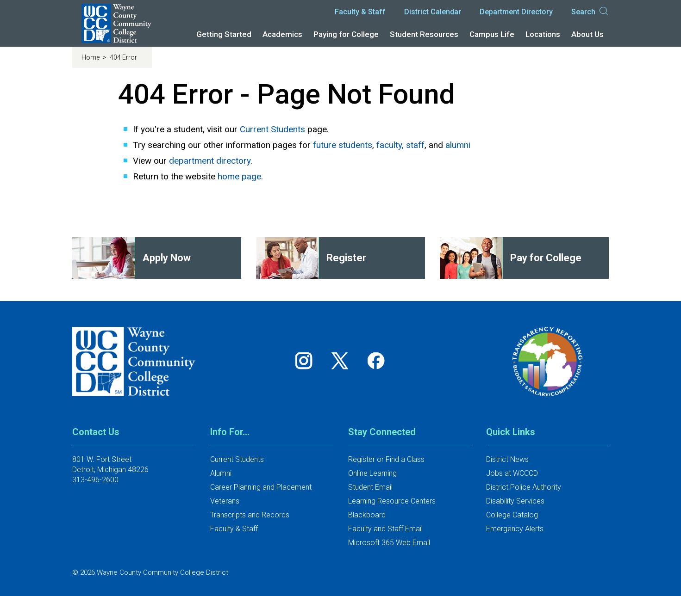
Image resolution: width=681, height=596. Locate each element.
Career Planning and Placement (261, 487)
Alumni (220, 473)
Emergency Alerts (515, 528)
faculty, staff (400, 145)
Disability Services (515, 501)
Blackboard (367, 514)
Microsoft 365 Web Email (389, 542)
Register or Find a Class (386, 459)
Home (91, 57)
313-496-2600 (95, 479)
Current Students (272, 129)
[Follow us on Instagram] (307, 360)
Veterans (224, 501)
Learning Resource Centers (392, 501)
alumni (457, 145)
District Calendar (432, 11)
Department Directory (516, 11)
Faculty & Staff (360, 11)
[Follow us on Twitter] (343, 360)
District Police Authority (523, 487)
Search (590, 12)
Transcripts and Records (249, 514)
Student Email (370, 487)
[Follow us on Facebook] (377, 360)
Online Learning (372, 473)
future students (342, 145)
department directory (209, 160)
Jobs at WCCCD (512, 473)
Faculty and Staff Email (385, 528)
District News (507, 459)
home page (239, 176)
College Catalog (512, 514)
